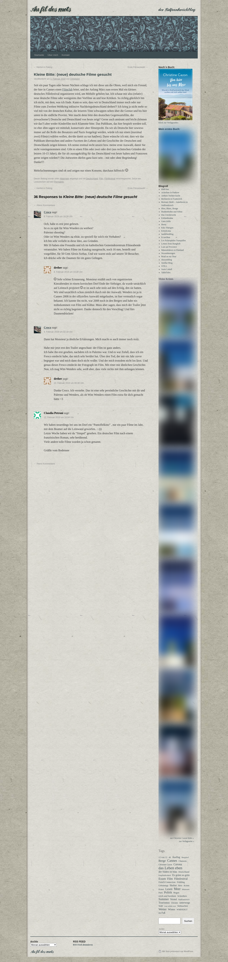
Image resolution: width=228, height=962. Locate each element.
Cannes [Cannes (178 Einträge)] (172, 862)
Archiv (161, 930)
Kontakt (65, 55)
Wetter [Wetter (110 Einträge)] (163, 911)
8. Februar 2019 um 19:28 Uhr (68, 272)
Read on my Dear (168, 258)
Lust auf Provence (169, 248)
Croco (47, 212)
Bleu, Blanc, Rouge (169, 210)
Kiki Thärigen (167, 229)
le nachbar (165, 239)
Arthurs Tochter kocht (170, 197)
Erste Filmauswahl (138, 67)
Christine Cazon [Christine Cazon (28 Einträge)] (165, 866)
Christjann (75, 79)
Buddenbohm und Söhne (172, 213)
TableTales (166, 274)
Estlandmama (167, 219)
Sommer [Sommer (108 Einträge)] (164, 900)
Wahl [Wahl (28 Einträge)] (161, 908)
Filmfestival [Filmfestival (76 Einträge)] (181, 880)
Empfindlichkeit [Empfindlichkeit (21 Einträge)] (165, 877)
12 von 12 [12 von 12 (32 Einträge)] (163, 859)
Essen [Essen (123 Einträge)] (162, 880)
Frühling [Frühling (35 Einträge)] (181, 884)
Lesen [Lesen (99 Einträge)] (168, 890)
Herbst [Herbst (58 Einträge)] (173, 887)
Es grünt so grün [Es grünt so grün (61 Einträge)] (181, 876)
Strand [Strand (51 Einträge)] (173, 900)
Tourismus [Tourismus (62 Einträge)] (164, 904)
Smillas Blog (166, 264)
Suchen (188, 922)
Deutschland (92, 178)
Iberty (164, 226)
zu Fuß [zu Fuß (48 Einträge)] (162, 914)
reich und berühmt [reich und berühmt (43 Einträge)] (167, 897)
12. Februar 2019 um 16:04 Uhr (59, 417)
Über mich (53, 55)
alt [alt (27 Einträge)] (170, 859)
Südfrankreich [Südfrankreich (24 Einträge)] (183, 901)
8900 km (165, 191)
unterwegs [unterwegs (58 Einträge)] (184, 904)
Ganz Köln (166, 223)
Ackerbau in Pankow (170, 194)
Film (101, 178)
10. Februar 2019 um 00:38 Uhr (69, 383)
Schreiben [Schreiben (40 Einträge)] (182, 897)
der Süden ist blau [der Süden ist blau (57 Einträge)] (168, 873)
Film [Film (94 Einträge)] (170, 880)
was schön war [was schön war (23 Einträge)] (170, 908)
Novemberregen (168, 255)
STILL (164, 267)
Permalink (59, 182)
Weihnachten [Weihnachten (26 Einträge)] (182, 908)
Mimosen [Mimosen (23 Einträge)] (186, 891)
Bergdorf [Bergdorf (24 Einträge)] (185, 859)
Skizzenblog (166, 261)
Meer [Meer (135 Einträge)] (177, 890)
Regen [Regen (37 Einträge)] (176, 894)
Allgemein (64, 178)
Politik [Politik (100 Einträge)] (168, 894)
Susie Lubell (166, 271)
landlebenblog (167, 235)
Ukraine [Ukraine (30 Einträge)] (174, 904)
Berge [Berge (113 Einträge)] (162, 862)
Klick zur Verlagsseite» (168, 122)
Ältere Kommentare (44, 205)
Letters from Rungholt (170, 245)
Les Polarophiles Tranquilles (173, 242)
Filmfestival (109, 178)
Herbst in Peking (43, 67)
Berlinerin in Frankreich (171, 200)
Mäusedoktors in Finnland (172, 251)
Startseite (39, 55)
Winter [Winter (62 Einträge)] (171, 911)
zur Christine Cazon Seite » (182, 839)
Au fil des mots (50, 8)
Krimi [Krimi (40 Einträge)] (186, 887)
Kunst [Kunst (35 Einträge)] (161, 891)
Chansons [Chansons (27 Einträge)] (182, 863)
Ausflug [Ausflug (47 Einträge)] (176, 858)
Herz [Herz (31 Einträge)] (180, 887)
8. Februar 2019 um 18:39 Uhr (58, 216)
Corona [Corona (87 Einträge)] (177, 865)
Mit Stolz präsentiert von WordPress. (177, 953)
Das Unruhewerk (168, 216)
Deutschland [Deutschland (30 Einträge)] (183, 873)
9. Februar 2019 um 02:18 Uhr (58, 332)
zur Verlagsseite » (186, 843)
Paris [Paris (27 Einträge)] (161, 894)
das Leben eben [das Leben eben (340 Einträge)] (170, 869)
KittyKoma (166, 232)
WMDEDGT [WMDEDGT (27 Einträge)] (182, 911)
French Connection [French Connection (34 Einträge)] (167, 884)
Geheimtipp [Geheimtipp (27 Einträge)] (163, 887)
